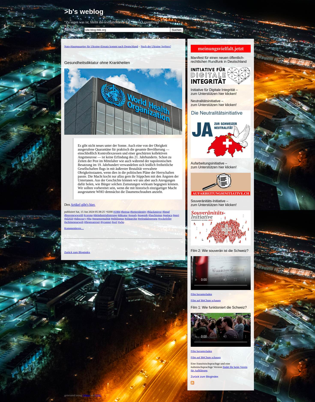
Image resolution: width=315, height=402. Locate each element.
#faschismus (155, 215)
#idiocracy (80, 218)
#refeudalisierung (148, 218)
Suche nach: (72, 29)
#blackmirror (154, 211)
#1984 (116, 211)
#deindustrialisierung (105, 215)
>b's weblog (84, 11)
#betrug (125, 211)
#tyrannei (105, 222)
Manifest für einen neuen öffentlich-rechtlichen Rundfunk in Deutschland (219, 59)
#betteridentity (138, 211)
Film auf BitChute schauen (206, 300)
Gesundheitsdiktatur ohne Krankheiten (97, 63)
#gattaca (167, 215)
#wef (114, 222)
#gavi (176, 215)
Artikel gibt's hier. (83, 204)
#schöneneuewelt (74, 222)
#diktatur (123, 215)
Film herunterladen (201, 294)
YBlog (86, 395)
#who (121, 222)
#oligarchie (131, 218)
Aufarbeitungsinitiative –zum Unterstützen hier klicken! (214, 165)
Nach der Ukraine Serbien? (156, 46)
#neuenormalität (101, 218)
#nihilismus (117, 218)
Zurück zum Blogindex (204, 376)
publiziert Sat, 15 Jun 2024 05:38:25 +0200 (88, 211)
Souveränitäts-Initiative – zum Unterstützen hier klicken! (214, 203)
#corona (88, 215)
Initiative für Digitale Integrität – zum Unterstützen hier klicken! (214, 92)
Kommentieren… (74, 228)
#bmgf (166, 211)
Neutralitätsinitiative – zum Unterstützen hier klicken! (214, 103)
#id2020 (69, 218)
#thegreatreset (92, 222)
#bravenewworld (73, 215)
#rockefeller (165, 218)
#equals (132, 215)
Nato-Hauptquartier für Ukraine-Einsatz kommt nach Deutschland (101, 46)
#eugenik (143, 215)
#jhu (89, 218)
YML (98, 395)
